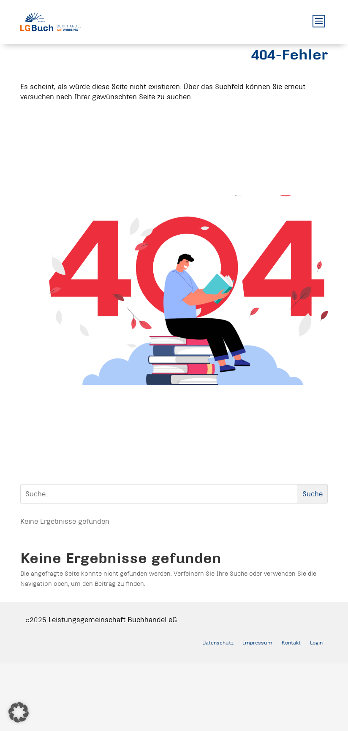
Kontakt (291, 642)
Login (316, 642)
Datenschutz (218, 642)
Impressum (257, 642)
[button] (18, 712)
